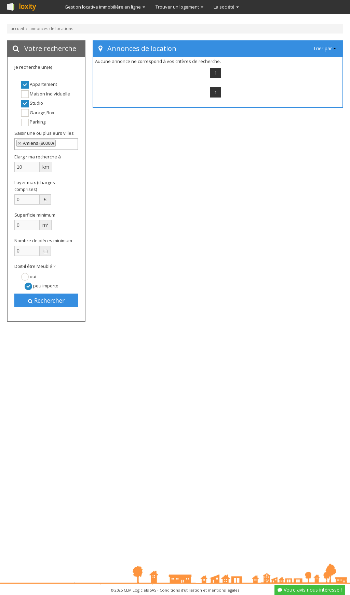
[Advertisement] (46, 438)
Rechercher (46, 300)
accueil (17, 28)
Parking (33, 122)
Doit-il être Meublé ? (34, 266)
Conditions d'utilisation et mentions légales (199, 590)
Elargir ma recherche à (38, 157)
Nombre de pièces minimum (43, 240)
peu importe (41, 286)
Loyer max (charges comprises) (34, 185)
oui (28, 277)
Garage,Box (37, 113)
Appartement (39, 85)
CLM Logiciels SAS (140, 590)
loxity (27, 7)
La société (226, 7)
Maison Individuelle (45, 94)
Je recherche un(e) (33, 67)
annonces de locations (51, 28)
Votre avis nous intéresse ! (310, 589)
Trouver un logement (179, 7)
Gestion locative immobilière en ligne (105, 7)
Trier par (324, 48)
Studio (32, 103)
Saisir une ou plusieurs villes (44, 133)
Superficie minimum (34, 215)
